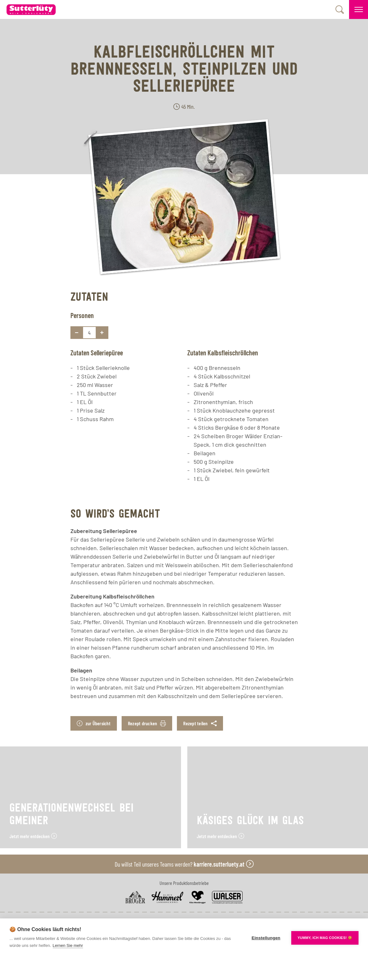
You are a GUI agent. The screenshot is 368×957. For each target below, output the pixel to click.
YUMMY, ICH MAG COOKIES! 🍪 (325, 938)
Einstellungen (265, 938)
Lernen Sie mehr (68, 945)
